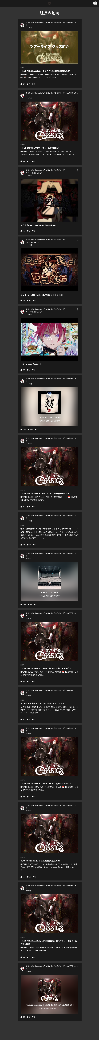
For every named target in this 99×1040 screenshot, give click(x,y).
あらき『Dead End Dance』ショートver (38, 225)
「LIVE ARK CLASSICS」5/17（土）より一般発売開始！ (44, 493)
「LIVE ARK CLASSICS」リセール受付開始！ (40, 148)
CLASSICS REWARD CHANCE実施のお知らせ (40, 861)
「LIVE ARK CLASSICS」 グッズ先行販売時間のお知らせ (45, 71)
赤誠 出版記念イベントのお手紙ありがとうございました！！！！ (49, 529)
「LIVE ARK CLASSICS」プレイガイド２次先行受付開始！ (45, 783)
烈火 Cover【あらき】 (31, 364)
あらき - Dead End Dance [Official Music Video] (41, 295)
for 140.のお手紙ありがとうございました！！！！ (42, 703)
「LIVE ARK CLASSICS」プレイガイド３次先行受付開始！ (45, 668)
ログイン (95, 3)
